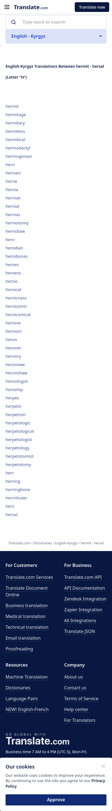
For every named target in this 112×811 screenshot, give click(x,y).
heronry (13, 356)
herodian (14, 248)
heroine (13, 323)
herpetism (16, 414)
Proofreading (19, 649)
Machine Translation (27, 677)
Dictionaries (18, 688)
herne (11, 181)
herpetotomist (20, 456)
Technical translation (27, 627)
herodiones (17, 256)
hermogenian (19, 156)
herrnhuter (16, 497)
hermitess (15, 131)
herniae (13, 198)
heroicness (16, 298)
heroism (14, 331)
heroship (14, 389)
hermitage (16, 114)
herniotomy (17, 223)
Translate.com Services (29, 577)
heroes (12, 264)
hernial (12, 206)
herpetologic (18, 422)
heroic (12, 281)
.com (31, 7)
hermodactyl (18, 148)
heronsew (15, 364)
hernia (12, 189)
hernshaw (15, 231)
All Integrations (80, 620)
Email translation (23, 638)
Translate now (92, 7)
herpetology (17, 447)
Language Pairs (22, 698)
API (83, 577)
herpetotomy (18, 464)
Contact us (75, 688)
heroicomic (16, 306)
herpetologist (19, 439)
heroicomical (18, 314)
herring (13, 481)
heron (11, 339)
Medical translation (26, 616)
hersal (12, 514)
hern (10, 164)
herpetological (20, 431)
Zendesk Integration (85, 599)
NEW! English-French (27, 709)
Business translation (27, 605)
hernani (13, 173)
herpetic (14, 406)
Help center (76, 709)
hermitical (15, 139)
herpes (12, 398)
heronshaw (17, 373)
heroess (13, 273)
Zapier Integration (83, 610)
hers (10, 506)
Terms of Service (81, 698)
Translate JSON (79, 631)
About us (73, 677)
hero (10, 239)
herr (10, 472)
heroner (13, 348)
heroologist (17, 381)
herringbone (18, 489)
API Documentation (84, 588)
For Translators (80, 720)
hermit (12, 106)
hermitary (15, 123)
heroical (13, 289)
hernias (13, 214)
